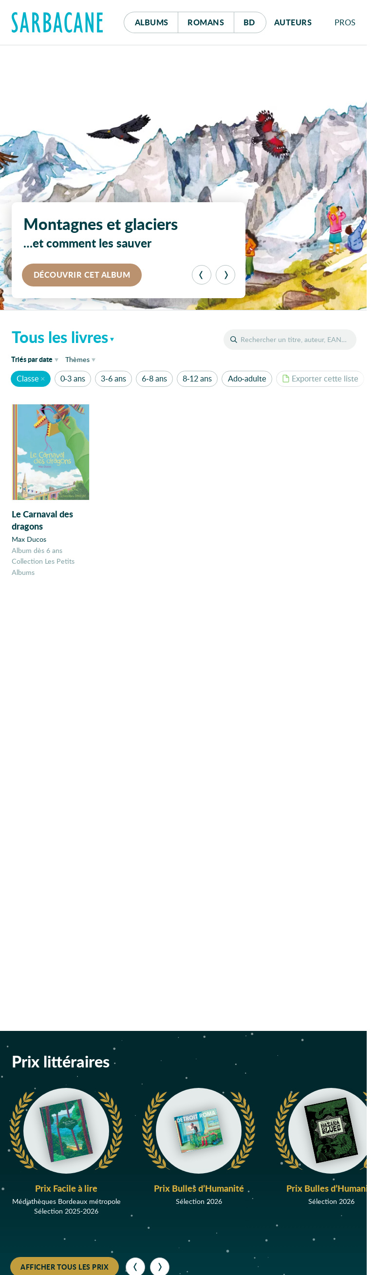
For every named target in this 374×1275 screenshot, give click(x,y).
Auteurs (293, 22)
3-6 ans (113, 378)
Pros (345, 22)
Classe (28, 378)
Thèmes (77, 359)
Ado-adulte (247, 378)
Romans (205, 22)
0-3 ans (72, 378)
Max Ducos (29, 539)
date (36, 359)
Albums (151, 22)
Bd (254, 20)
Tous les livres (60, 336)
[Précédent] (201, 275)
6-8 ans (154, 378)
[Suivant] (225, 275)
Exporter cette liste (320, 378)
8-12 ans (197, 378)
